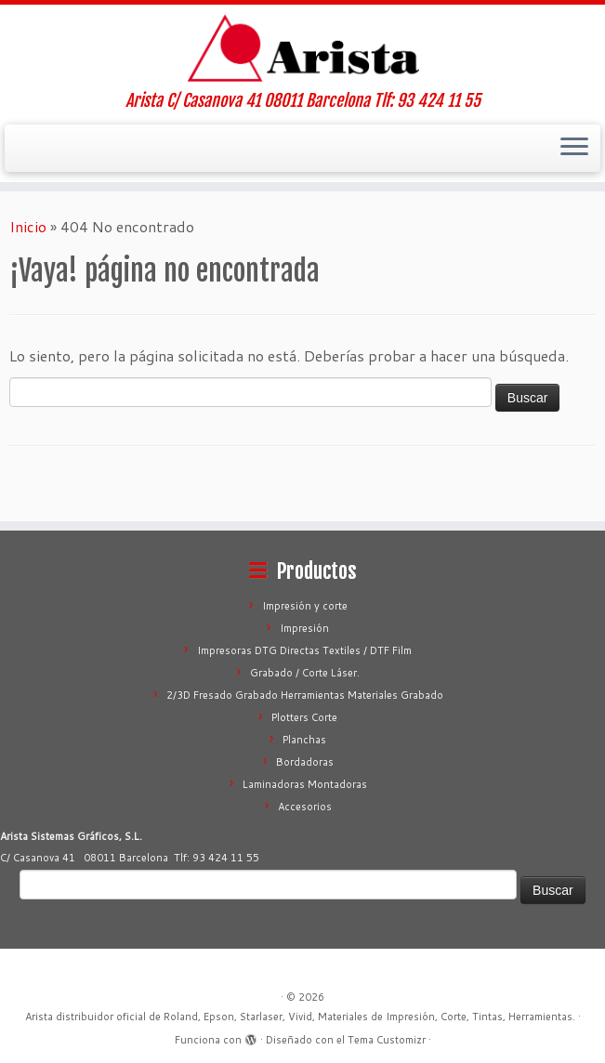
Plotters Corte (304, 717)
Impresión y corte (305, 605)
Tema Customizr (387, 1039)
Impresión (304, 628)
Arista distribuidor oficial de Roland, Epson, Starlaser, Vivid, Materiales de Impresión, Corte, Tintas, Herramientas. (300, 1016)
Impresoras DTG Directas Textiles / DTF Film (304, 650)
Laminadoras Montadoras (305, 784)
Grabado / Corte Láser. (305, 672)
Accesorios (305, 806)
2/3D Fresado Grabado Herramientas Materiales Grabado (304, 695)
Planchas (304, 739)
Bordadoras (305, 762)
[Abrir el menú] (574, 149)
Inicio (27, 226)
